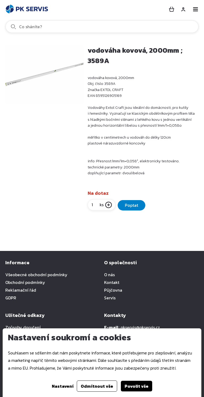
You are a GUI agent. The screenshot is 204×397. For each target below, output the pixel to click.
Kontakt (111, 282)
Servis (110, 298)
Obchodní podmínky (25, 282)
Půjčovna (113, 290)
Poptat (131, 205)
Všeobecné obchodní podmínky (36, 274)
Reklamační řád (20, 290)
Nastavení (63, 386)
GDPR (10, 298)
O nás (109, 274)
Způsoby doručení (23, 327)
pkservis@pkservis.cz (140, 327)
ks (97, 204)
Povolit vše (136, 386)
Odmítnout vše (97, 386)
